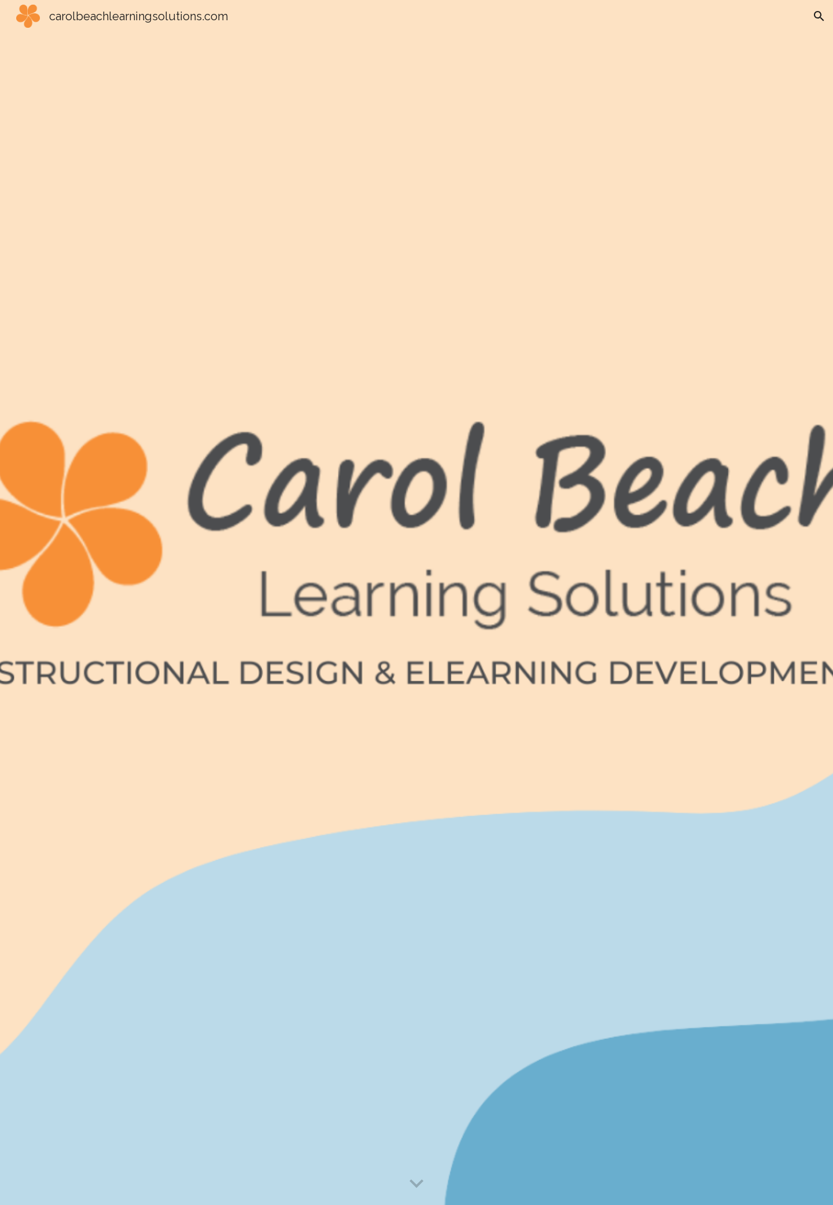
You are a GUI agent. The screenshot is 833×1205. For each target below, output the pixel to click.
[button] (819, 16)
